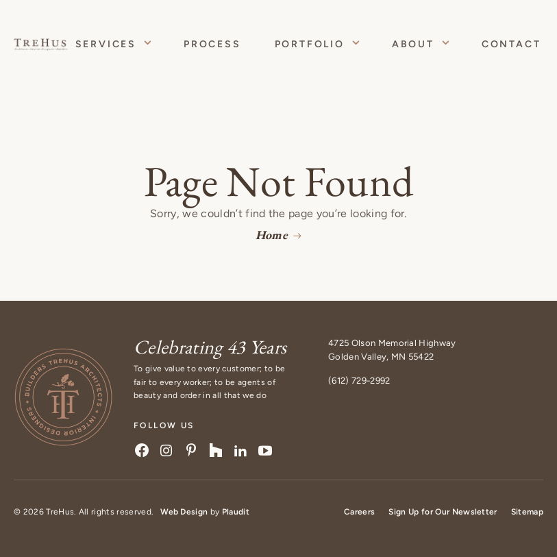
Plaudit (235, 512)
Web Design (184, 512)
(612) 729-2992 (359, 380)
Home (272, 235)
